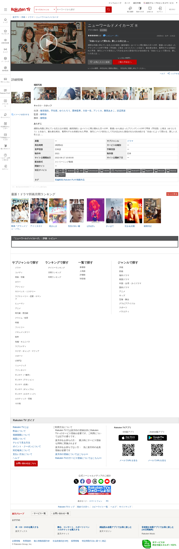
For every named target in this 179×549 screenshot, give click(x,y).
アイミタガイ (36, 226)
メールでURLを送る (128, 460)
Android (71, 171)
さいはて (110, 226)
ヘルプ (162, 73)
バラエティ (124, 311)
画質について (19, 438)
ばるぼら (91, 226)
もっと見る (172, 194)
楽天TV (16, 17)
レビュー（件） (112, 36)
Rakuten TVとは (21, 427)
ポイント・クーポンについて (27, 446)
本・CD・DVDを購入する (26, 527)
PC (61, 171)
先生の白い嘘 (74, 226)
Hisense (173, 171)
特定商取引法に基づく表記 (94, 541)
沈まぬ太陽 (130, 226)
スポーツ (123, 307)
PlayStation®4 (120, 171)
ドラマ (130, 141)
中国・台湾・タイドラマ (130, 283)
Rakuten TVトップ (66, 507)
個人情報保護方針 (42, 541)
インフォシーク (114, 3)
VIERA (106, 171)
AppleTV (149, 171)
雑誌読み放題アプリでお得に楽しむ (116, 527)
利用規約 (27, 541)
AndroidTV (136, 171)
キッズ (122, 295)
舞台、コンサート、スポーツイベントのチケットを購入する (73, 528)
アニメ (122, 291)
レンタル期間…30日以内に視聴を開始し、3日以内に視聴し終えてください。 (117, 68)
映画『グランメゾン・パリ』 (19, 227)
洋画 (121, 267)
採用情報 (75, 541)
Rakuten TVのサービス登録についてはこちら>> (78, 458)
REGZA (161, 171)
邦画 (121, 271)
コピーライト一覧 (100, 507)
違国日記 (148, 226)
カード (127, 3)
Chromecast (93, 171)
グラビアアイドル (127, 303)
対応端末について (21, 450)
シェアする (173, 73)
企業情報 (16, 541)
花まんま (53, 226)
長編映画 (59, 180)
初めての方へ (83, 507)
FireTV (62, 175)
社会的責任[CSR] (60, 541)
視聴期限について (21, 435)
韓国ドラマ (124, 279)
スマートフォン (95, 501)
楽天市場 (137, 3)
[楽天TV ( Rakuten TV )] (20, 10)
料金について (19, 431)
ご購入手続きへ (125, 62)
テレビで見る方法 (21, 442)
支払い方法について (22, 454)
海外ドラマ (124, 275)
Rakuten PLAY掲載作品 (74, 180)
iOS (81, 171)
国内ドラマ (124, 287)
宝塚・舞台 (124, 299)
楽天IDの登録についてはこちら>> (71, 454)
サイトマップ (125, 507)
